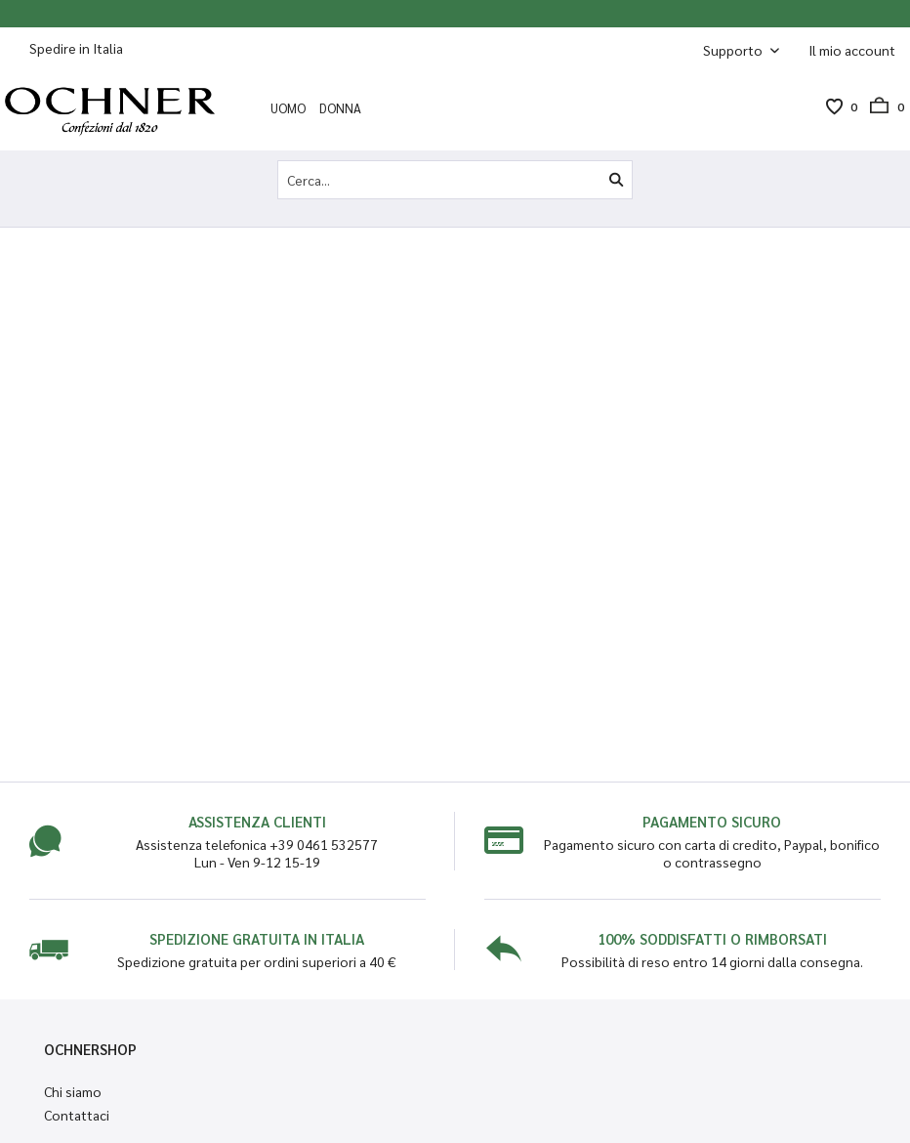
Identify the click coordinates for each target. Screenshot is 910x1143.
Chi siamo (73, 1091)
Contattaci (76, 1114)
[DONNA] (340, 107)
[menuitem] (852, 49)
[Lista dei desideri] (833, 106)
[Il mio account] (851, 50)
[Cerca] (616, 179)
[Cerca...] (455, 179)
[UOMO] (288, 107)
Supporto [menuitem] (734, 50)
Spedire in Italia (76, 48)
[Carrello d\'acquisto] (880, 106)
